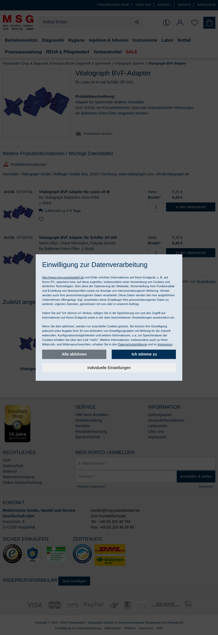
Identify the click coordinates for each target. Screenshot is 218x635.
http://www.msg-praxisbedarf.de (63, 277)
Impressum (165, 344)
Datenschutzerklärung (132, 344)
